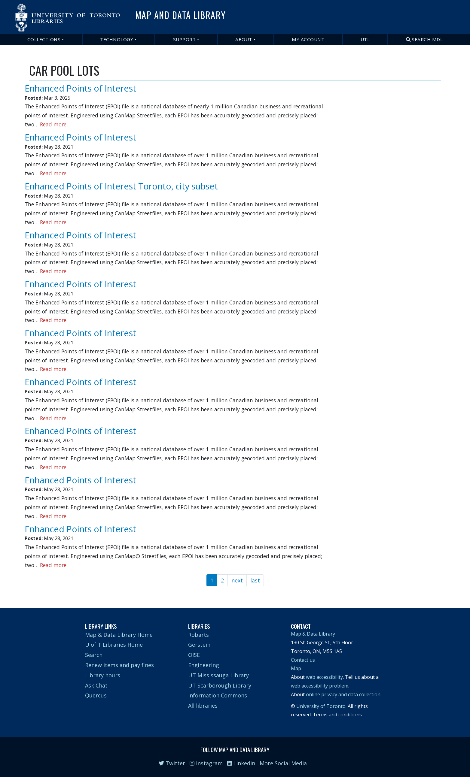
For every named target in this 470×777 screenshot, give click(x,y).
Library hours (102, 675)
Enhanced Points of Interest (80, 88)
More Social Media (283, 763)
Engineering (203, 665)
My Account (308, 39)
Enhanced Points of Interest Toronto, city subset (121, 186)
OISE (194, 654)
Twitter (172, 763)
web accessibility (324, 677)
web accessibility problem (319, 685)
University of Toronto (321, 706)
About (243, 39)
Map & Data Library (313, 633)
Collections (44, 39)
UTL (365, 39)
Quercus (96, 695)
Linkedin (241, 763)
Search (93, 654)
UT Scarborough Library (219, 685)
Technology (116, 39)
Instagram (206, 763)
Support (184, 39)
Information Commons (217, 695)
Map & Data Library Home (119, 634)
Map (296, 668)
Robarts (198, 634)
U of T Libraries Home (114, 644)
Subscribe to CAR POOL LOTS (31, 590)
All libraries (203, 705)
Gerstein (199, 644)
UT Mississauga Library (218, 675)
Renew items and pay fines (119, 665)
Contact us (303, 660)
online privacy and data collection (343, 694)
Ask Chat (96, 685)
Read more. (54, 124)
